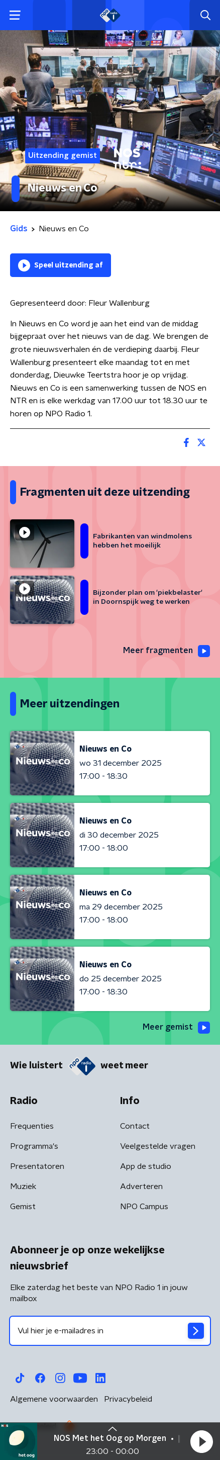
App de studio (145, 1166)
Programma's (34, 1146)
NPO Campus (144, 1207)
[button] (201, 1441)
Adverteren (141, 1186)
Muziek (23, 1186)
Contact (135, 1126)
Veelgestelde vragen (157, 1146)
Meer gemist (176, 1028)
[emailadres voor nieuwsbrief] (110, 1331)
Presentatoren (37, 1166)
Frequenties (32, 1126)
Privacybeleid (128, 1399)
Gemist (23, 1207)
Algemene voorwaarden (54, 1399)
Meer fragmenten (166, 651)
